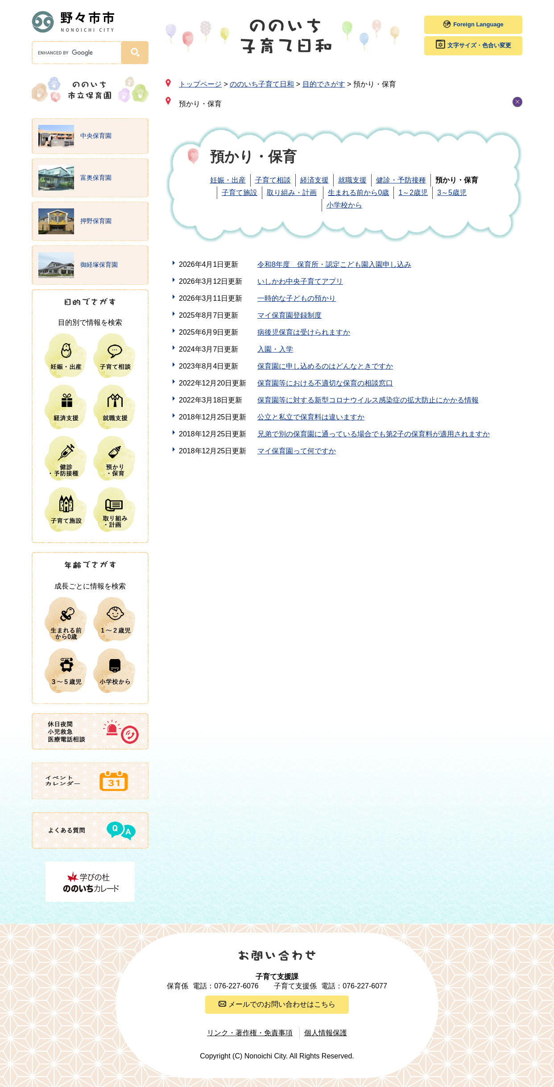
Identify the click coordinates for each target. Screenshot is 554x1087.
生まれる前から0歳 (358, 192)
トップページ (200, 84)
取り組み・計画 (292, 192)
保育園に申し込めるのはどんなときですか (325, 366)
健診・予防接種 (401, 180)
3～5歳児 (452, 192)
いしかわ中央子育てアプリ (300, 281)
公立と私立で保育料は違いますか (310, 417)
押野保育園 (75, 221)
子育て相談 (273, 180)
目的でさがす (323, 84)
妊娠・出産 (228, 180)
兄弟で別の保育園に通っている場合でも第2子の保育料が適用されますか (373, 434)
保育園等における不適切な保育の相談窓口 (325, 383)
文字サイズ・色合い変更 (479, 45)
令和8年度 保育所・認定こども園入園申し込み (334, 264)
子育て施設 (239, 192)
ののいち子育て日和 (262, 84)
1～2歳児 (413, 192)
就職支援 (352, 180)
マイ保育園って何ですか (296, 451)
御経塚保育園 (78, 265)
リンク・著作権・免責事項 (250, 1033)
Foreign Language (478, 24)
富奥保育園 (75, 178)
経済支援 (314, 180)
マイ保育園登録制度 (289, 315)
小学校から (344, 205)
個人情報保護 (325, 1033)
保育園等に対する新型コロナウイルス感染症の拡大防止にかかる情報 (368, 400)
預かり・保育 (200, 104)
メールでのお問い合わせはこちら (281, 1004)
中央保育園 (75, 136)
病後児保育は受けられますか (303, 332)
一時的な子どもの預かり (296, 298)
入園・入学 (275, 349)
